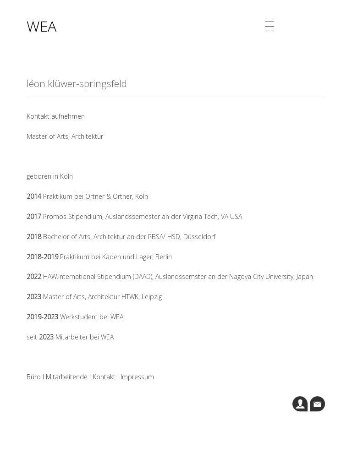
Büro (34, 376)
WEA (41, 26)
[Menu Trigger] (269, 26)
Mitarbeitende (67, 376)
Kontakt (104, 376)
